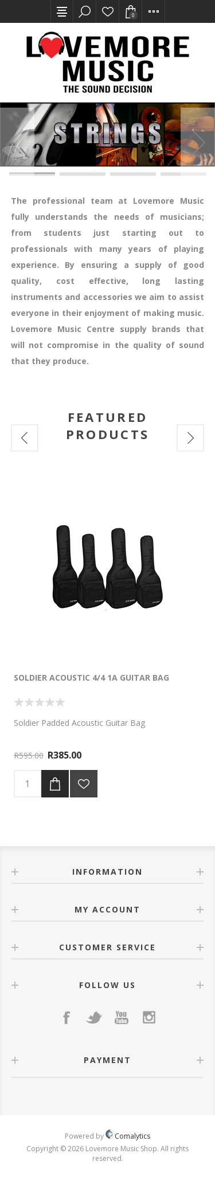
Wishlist (107, 11)
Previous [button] (17, 142)
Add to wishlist (83, 783)
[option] (107, 134)
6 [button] (82, 175)
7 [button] (133, 175)
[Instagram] (149, 1017)
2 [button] (82, 173)
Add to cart (55, 783)
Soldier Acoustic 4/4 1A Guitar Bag (91, 677)
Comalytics (127, 1136)
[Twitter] (94, 1017)
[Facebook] (66, 1017)
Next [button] (198, 142)
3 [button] (133, 173)
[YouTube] (121, 1017)
